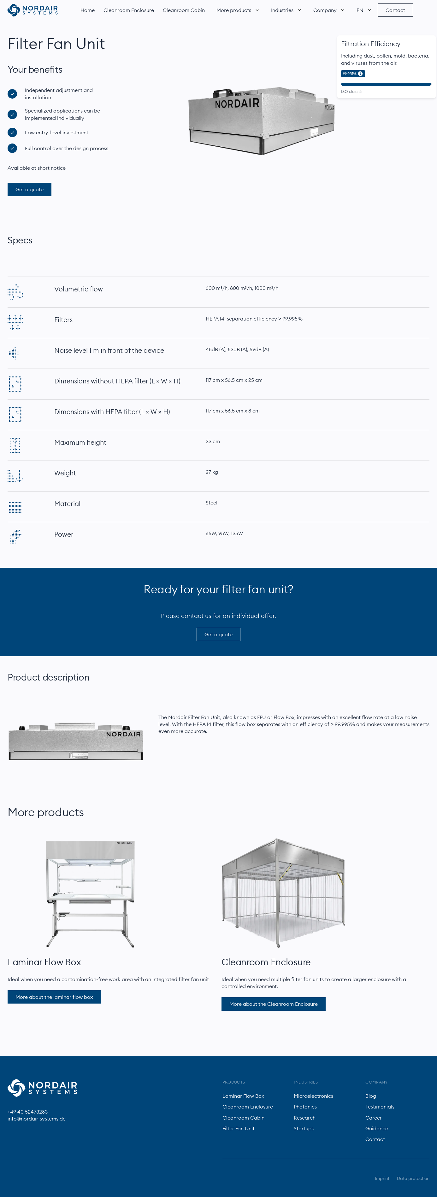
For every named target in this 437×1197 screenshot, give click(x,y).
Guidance (376, 1128)
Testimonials (379, 1106)
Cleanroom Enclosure (128, 10)
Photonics (305, 1106)
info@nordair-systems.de (37, 1118)
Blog (370, 1096)
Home (87, 10)
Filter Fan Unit (238, 1128)
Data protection (413, 1178)
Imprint (382, 1178)
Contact (375, 1139)
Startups (304, 1128)
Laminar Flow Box (44, 962)
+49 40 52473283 (28, 1111)
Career (373, 1118)
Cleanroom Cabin (184, 10)
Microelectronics (313, 1096)
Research (305, 1118)
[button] (236, 10)
